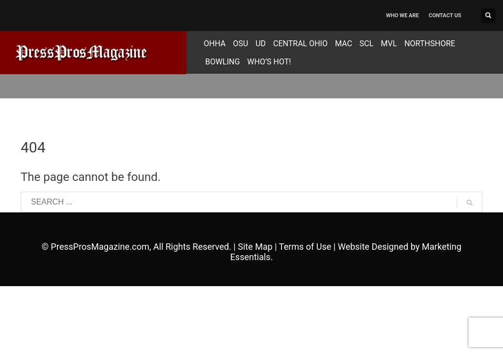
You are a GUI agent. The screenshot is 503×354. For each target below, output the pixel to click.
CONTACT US (445, 15)
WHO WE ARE (402, 15)
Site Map (255, 246)
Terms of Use (305, 246)
